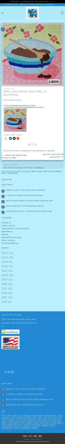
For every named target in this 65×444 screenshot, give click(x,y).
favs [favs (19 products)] (39, 418)
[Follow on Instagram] (9, 372)
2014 (4, 302)
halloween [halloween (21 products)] (31, 420)
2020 (4, 275)
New (3, 234)
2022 (4, 266)
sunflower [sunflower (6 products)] (36, 425)
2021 (4, 270)
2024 (4, 257)
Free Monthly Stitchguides (14, 229)
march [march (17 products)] (4, 423)
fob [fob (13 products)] (49, 418)
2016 (4, 293)
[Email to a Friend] (35, 144)
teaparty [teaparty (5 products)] (45, 425)
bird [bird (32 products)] (34, 416)
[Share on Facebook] (32, 144)
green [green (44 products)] (23, 420)
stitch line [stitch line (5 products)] (18, 425)
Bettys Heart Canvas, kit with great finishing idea (29, 201)
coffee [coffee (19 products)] (12, 418)
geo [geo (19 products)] (17, 420)
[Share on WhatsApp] (29, 144)
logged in (20, 168)
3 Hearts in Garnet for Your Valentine (24, 195)
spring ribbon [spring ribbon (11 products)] (56, 423)
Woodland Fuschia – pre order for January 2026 (29, 211)
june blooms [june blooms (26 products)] (42, 420)
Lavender (5, 232)
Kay (21, 100)
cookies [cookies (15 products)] (20, 418)
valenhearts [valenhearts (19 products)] (25, 428)
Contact (27, 439)
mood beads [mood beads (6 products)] (13, 423)
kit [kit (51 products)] (50, 420)
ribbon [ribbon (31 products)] (29, 423)
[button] (2, 13)
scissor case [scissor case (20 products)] (38, 423)
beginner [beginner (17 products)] (27, 416)
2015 (4, 297)
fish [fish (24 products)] (44, 418)
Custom (4, 223)
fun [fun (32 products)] (60, 418)
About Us (38, 439)
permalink (51, 151)
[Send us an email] (12, 372)
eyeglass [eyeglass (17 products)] (28, 418)
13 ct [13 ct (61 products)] (3, 416)
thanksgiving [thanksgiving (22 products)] (7, 428)
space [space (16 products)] (47, 423)
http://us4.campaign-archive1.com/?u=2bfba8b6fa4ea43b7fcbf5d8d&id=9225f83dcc (24, 106)
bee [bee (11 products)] (20, 416)
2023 (4, 262)
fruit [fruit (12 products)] (55, 418)
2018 (4, 284)
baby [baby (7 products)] (9, 416)
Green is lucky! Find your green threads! (25, 190)
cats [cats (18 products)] (59, 416)
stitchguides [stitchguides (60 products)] (7, 425)
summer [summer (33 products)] (27, 425)
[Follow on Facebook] (5, 372)
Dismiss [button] (52, 1)
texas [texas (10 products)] (52, 425)
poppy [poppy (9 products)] (22, 423)
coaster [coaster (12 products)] (5, 418)
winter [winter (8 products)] (34, 428)
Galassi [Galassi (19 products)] (11, 420)
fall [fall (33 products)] (34, 418)
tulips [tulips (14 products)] (16, 428)
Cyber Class (6, 226)
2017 (4, 288)
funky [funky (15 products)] (4, 420)
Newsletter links (9, 237)
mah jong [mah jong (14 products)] (56, 420)
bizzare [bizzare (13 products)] (40, 416)
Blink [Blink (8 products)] (47, 416)
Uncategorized (8, 243)
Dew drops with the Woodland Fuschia (25, 206)
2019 (4, 279)
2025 (4, 253)
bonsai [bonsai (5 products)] (53, 416)
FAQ (32, 439)
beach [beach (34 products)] (15, 416)
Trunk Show (7, 240)
